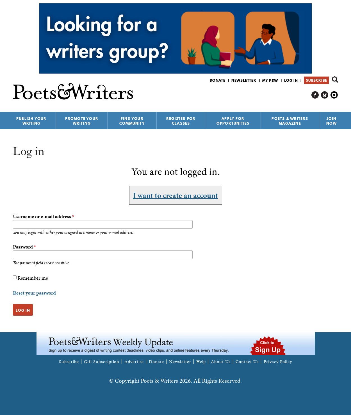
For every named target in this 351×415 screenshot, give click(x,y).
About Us (220, 361)
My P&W (270, 80)
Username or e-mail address (43, 216)
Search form (335, 79)
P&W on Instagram (334, 95)
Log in (291, 80)
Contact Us (247, 361)
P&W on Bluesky (325, 95)
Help (201, 361)
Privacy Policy (278, 361)
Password (24, 246)
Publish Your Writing (31, 121)
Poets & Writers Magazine (290, 121)
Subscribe (316, 80)
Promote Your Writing (81, 121)
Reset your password (34, 292)
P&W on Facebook (315, 95)
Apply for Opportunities (233, 121)
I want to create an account (175, 195)
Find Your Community (132, 121)
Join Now (331, 121)
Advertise (134, 361)
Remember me (33, 277)
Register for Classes (180, 121)
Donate (217, 80)
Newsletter (243, 80)
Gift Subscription (101, 361)
